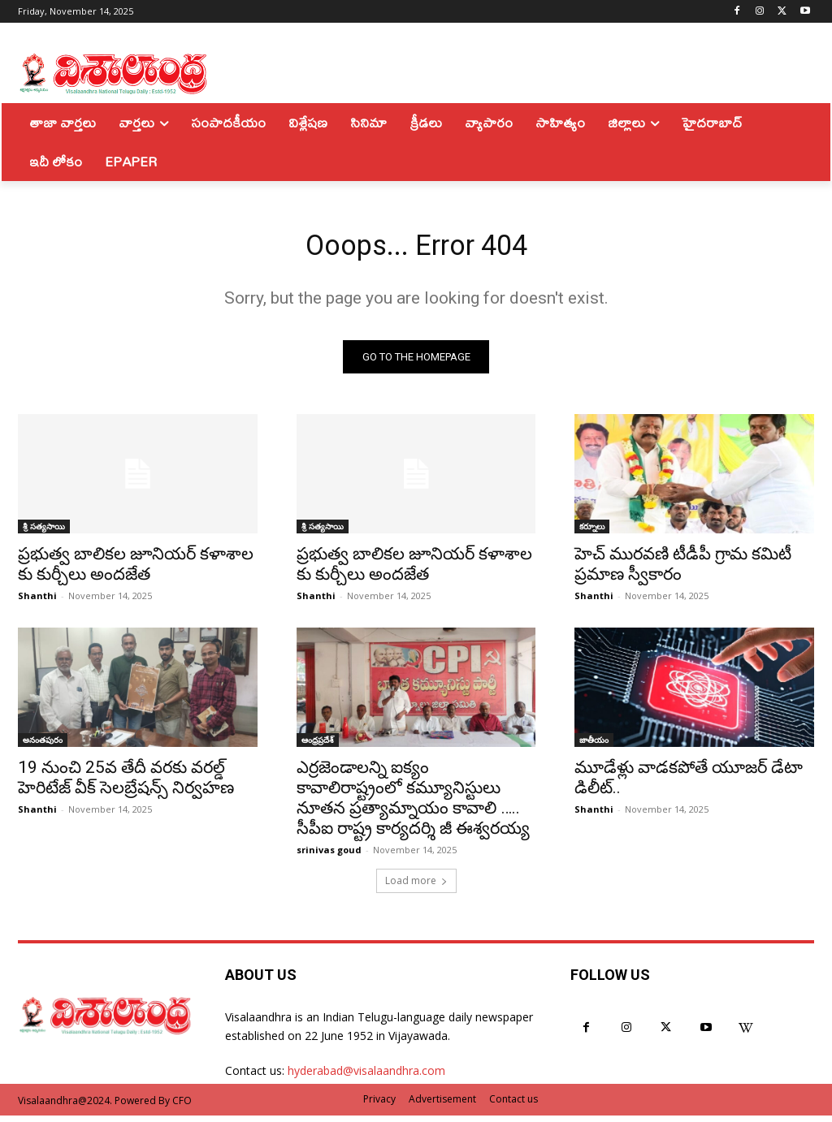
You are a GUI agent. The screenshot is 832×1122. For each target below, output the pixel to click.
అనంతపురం (43, 746)
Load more (416, 887)
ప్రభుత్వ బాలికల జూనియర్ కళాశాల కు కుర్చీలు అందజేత (136, 570)
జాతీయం (594, 746)
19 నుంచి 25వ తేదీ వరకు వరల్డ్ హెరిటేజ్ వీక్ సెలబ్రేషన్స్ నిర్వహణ (126, 784)
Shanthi (37, 602)
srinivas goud (329, 856)
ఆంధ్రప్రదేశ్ (317, 746)
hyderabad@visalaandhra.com (366, 1077)
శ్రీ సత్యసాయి (44, 532)
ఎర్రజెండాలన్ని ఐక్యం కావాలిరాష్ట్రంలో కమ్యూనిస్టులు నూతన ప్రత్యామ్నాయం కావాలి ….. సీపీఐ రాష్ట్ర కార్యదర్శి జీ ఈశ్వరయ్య (413, 804)
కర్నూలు (591, 532)
